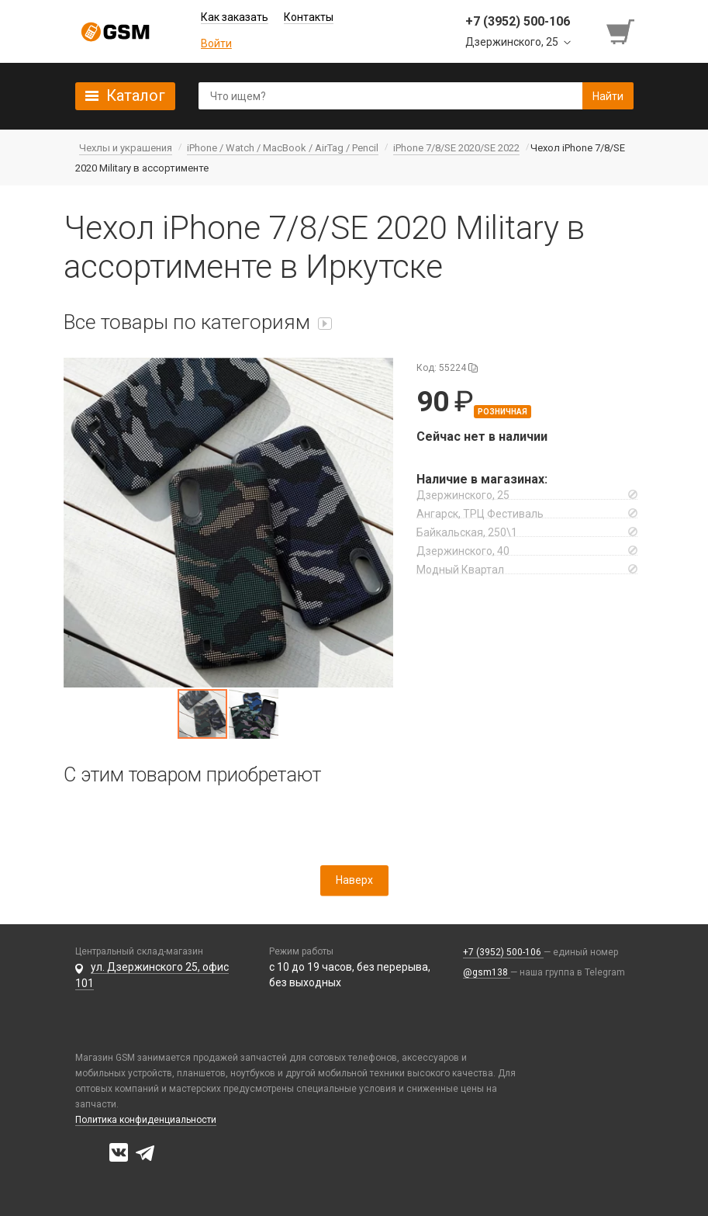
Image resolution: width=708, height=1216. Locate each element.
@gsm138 (486, 972)
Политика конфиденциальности (145, 1119)
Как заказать (234, 17)
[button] (228, 523)
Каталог (135, 95)
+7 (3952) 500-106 (503, 952)
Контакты (308, 17)
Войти (216, 43)
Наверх (354, 880)
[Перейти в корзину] (621, 32)
